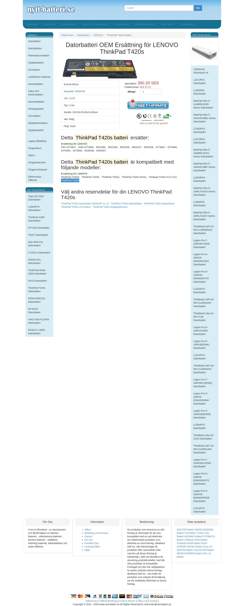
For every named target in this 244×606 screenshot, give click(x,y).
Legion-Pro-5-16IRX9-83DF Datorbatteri (200, 330)
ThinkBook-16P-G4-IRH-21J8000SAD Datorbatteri (203, 230)
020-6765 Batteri (186, 529)
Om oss (89, 539)
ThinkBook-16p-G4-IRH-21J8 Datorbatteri (203, 317)
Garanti (88, 536)
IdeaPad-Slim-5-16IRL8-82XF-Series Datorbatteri (204, 216)
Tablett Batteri (167, 24)
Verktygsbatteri (36, 108)
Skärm (31, 155)
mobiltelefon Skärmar (39, 77)
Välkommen (32, 24)
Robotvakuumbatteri (38, 55)
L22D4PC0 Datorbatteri (199, 291)
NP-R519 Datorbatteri (34, 311)
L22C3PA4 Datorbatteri (199, 141)
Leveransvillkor (92, 546)
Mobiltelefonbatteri (145, 24)
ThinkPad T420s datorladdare (126, 203)
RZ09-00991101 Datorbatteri (36, 300)
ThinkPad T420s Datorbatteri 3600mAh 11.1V (85, 203)
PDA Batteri (34, 116)
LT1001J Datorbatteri (39, 252)
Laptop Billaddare (37, 141)
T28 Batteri (190, 533)
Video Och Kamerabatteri (95, 24)
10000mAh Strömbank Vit (200, 71)
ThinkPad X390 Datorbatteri (36, 219)
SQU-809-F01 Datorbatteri (35, 244)
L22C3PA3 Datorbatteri (199, 81)
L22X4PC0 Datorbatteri (199, 357)
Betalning (112, 601)
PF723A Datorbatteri (39, 227)
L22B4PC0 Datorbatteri (199, 426)
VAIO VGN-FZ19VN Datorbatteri (38, 321)
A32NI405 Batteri (193, 536)
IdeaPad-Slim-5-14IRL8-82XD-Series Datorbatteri (204, 191)
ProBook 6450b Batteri (189, 543)
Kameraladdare (122, 24)
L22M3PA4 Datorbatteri (199, 179)
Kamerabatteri (68, 24)
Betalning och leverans (97, 533)
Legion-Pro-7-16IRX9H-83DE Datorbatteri (201, 244)
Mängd (131, 91)
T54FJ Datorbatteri (38, 235)
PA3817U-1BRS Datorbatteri (36, 332)
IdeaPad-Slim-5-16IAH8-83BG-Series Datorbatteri (204, 118)
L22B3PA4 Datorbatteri (199, 92)
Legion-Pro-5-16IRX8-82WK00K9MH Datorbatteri (201, 398)
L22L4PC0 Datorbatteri (199, 510)
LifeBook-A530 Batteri (195, 539)
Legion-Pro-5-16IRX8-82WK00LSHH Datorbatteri (201, 259)
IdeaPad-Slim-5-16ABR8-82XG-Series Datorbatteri (203, 153)
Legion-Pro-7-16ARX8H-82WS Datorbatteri (202, 463)
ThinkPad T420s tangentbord (159, 203)
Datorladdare (187, 24)
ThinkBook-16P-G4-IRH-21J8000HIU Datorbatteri (203, 369)
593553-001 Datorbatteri (34, 261)
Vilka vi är (142, 601)
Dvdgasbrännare (37, 162)
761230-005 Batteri (204, 550)
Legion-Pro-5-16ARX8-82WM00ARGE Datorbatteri (201, 496)
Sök (198, 8)
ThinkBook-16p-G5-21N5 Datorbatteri (203, 437)
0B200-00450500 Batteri (190, 553)
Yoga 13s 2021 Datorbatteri (36, 198)
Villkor (88, 529)
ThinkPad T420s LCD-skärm (76, 207)
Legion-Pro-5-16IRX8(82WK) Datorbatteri (201, 344)
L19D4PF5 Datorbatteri (34, 208)
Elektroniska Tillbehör (34, 178)
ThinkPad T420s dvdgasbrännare (110, 207)
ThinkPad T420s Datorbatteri (36, 290)
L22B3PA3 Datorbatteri (199, 204)
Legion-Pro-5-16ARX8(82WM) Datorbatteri (202, 414)
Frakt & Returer (127, 601)
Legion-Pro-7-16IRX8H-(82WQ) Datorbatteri (202, 383)
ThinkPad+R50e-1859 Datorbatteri (37, 272)
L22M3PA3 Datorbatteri (199, 130)
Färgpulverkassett (37, 169)
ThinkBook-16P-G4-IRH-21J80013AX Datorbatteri (203, 449)
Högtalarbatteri (36, 62)
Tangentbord (34, 148)
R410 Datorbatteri (37, 280)
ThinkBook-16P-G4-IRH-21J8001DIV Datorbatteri (203, 303)
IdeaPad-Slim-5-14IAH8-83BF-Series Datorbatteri (204, 167)
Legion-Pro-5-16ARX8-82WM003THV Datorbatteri (201, 276)
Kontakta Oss (92, 543)
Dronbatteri (34, 69)
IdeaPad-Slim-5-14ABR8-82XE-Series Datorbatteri (203, 104)
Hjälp (87, 550)
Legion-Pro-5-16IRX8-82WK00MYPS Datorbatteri (201, 478)
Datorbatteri (50, 24)
